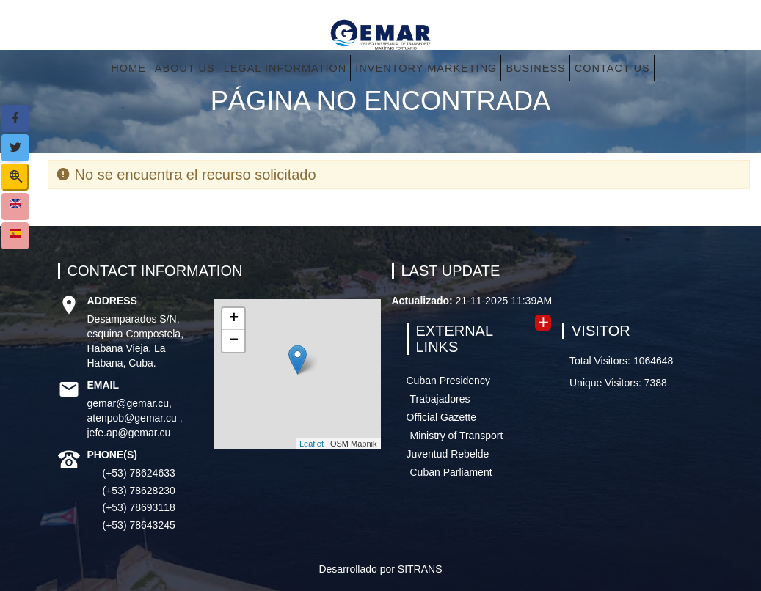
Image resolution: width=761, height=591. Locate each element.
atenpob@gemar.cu (133, 418)
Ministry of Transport (456, 435)
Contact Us (612, 68)
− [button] (234, 341)
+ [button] (234, 319)
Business (535, 68)
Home (128, 68)
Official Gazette (441, 417)
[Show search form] (15, 177)
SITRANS (420, 569)
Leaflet (311, 443)
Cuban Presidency (448, 380)
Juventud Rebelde (448, 454)
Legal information (285, 68)
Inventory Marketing (426, 68)
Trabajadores (440, 399)
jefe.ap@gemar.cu (129, 432)
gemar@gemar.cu (128, 403)
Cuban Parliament (451, 472)
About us (185, 68)
